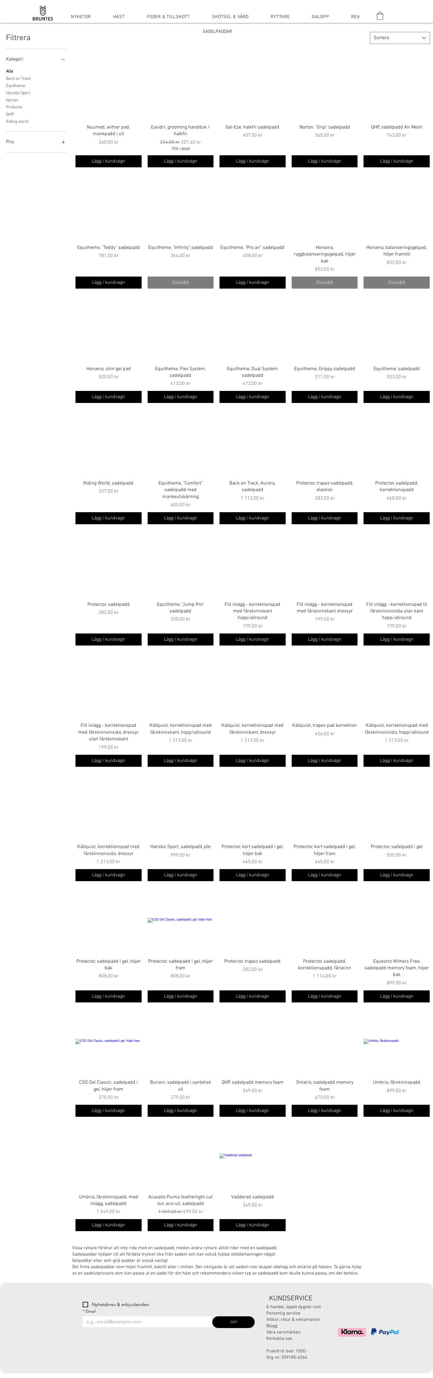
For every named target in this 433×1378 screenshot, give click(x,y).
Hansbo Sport (18, 93)
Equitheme (15, 85)
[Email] (145, 1321)
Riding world (17, 121)
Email (89, 1311)
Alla (9, 71)
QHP (10, 114)
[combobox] (400, 38)
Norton (12, 100)
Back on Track (18, 78)
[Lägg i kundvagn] (108, 161)
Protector (14, 107)
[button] (380, 16)
